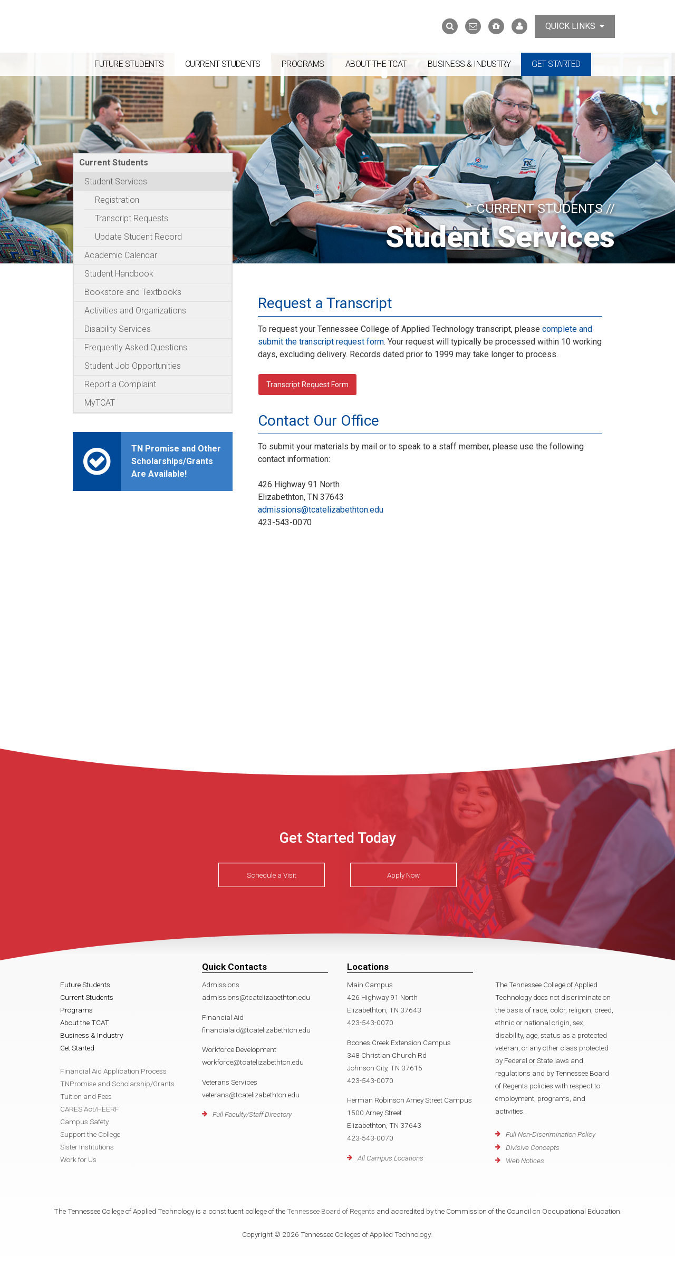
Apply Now (403, 875)
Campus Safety (84, 1121)
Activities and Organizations (135, 311)
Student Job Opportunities (132, 366)
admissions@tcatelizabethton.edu (320, 510)
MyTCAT (99, 403)
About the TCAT (376, 64)
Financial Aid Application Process (113, 1071)
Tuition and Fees (86, 1096)
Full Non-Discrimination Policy (550, 1134)
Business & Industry (469, 64)
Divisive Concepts (533, 1147)
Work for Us (78, 1159)
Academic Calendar (120, 255)
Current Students (223, 64)
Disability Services (117, 329)
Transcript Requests (131, 218)
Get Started (556, 64)
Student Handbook (118, 274)
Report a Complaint (120, 384)
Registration (117, 200)
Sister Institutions (87, 1147)
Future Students (129, 64)
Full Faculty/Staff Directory (252, 1114)
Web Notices (525, 1160)
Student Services (115, 181)
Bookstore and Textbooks (132, 292)
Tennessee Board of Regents (331, 1211)
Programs (303, 64)
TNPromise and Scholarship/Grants (117, 1083)
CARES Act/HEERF (89, 1109)
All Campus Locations (390, 1158)
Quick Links (574, 26)
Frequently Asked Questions (135, 347)
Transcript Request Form (307, 384)
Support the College (90, 1134)
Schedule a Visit (271, 875)
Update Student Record (138, 237)
